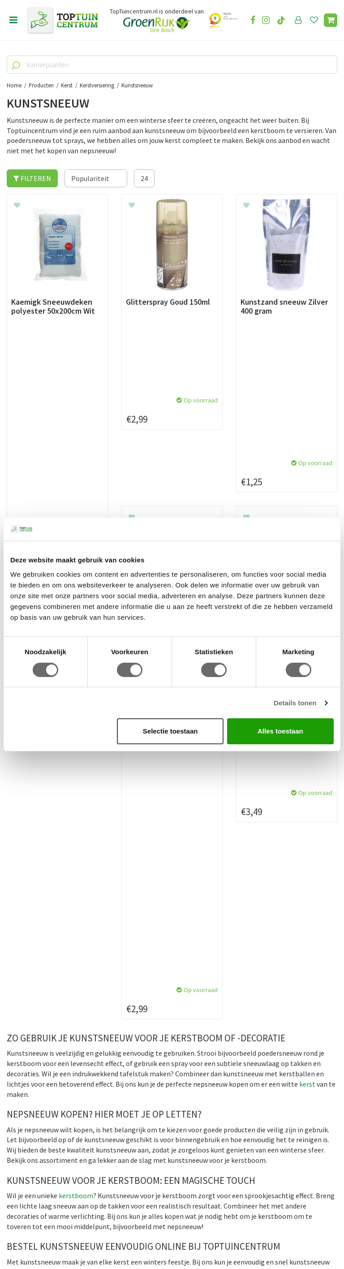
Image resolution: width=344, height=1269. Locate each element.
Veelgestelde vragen (38, 988)
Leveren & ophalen (35, 936)
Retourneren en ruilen (40, 946)
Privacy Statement (35, 967)
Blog (14, 1017)
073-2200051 (37, 1141)
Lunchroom (24, 1027)
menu (13, 20)
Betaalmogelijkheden (40, 926)
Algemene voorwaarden (43, 957)
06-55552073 (37, 1154)
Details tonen (295, 703)
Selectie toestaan (170, 731)
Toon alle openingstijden (159, 998)
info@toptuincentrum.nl (56, 1168)
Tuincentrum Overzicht (226, 1237)
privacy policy (217, 847)
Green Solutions (168, 1237)
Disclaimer (23, 977)
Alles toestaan (280, 731)
